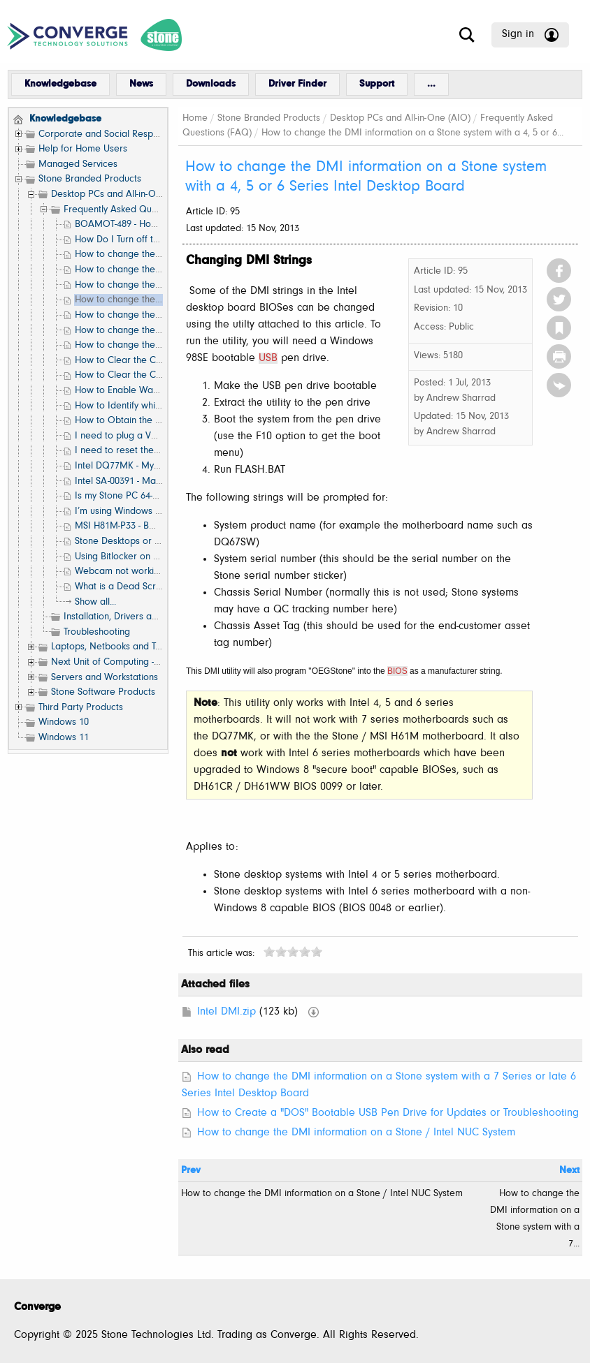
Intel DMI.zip (226, 1011)
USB (268, 358)
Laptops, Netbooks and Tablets (116, 647)
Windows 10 (63, 722)
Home (195, 118)
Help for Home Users (82, 149)
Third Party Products (80, 707)
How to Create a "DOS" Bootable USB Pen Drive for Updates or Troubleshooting (388, 1113)
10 (316, 951)
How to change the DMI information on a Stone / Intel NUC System (356, 1132)
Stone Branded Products (89, 179)
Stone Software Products (103, 692)
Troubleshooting (97, 632)
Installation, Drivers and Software (133, 617)
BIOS (397, 671)
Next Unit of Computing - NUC (113, 662)
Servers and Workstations (104, 677)
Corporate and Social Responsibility (113, 134)
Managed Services (77, 164)
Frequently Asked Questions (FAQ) (136, 210)
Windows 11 (63, 737)
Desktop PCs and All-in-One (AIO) (121, 194)
